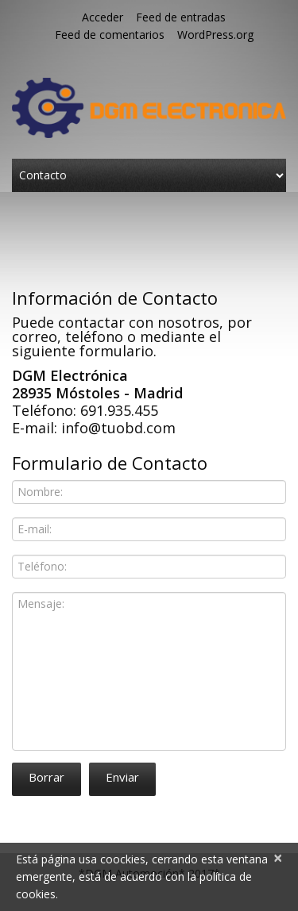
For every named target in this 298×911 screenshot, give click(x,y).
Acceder (102, 17)
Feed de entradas (181, 17)
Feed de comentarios (109, 34)
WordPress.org (215, 34)
